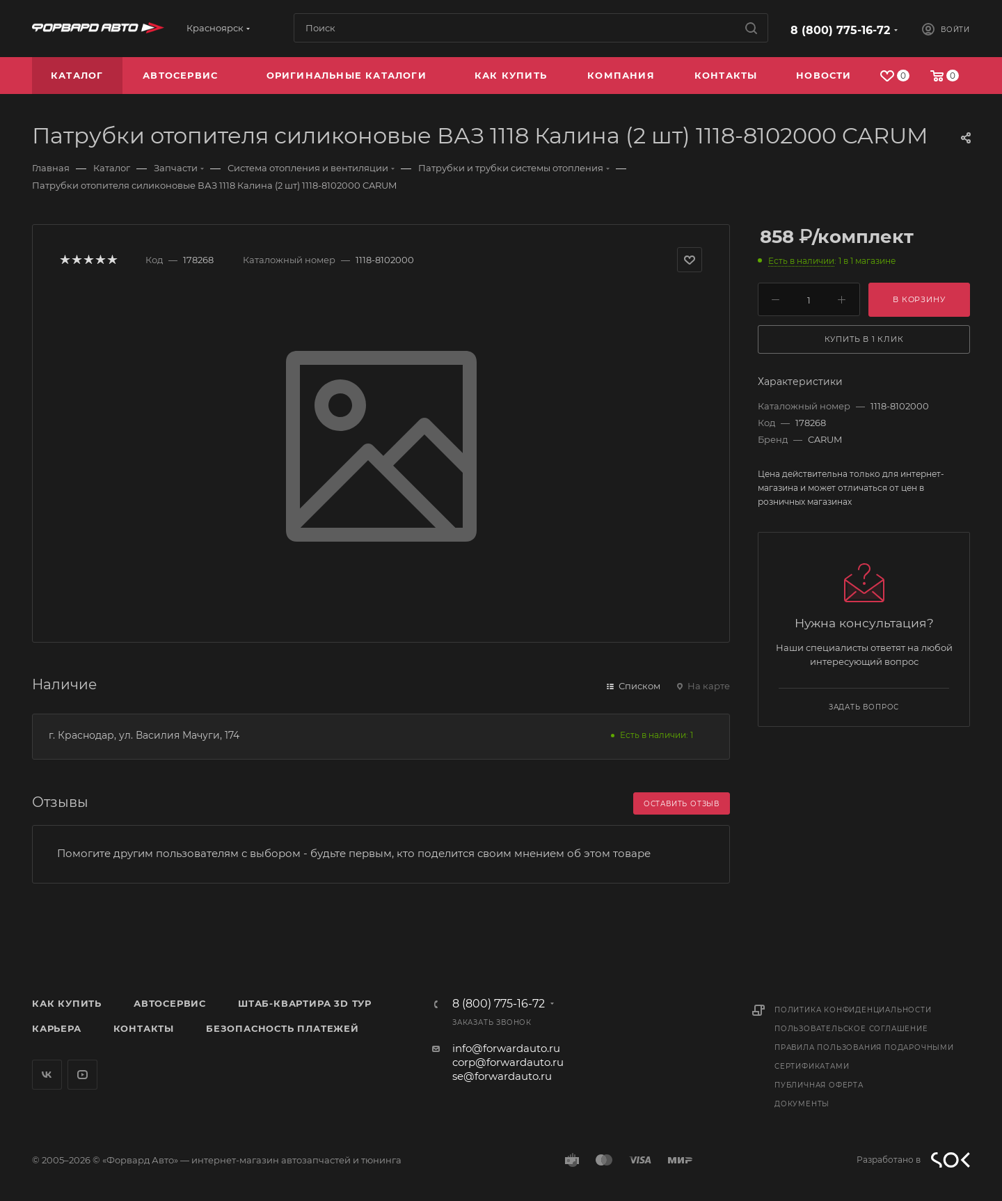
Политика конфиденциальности (853, 1009)
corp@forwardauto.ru (508, 1062)
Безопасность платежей (282, 1028)
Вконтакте (47, 1075)
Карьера (56, 1028)
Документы (801, 1103)
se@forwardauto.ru (502, 1076)
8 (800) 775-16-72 (840, 30)
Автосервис (170, 1003)
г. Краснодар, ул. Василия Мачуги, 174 (144, 735)
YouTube (82, 1075)
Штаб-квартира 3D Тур (305, 1003)
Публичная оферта (819, 1085)
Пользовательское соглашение (851, 1028)
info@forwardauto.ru (506, 1048)
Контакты (143, 1028)
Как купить (67, 1003)
